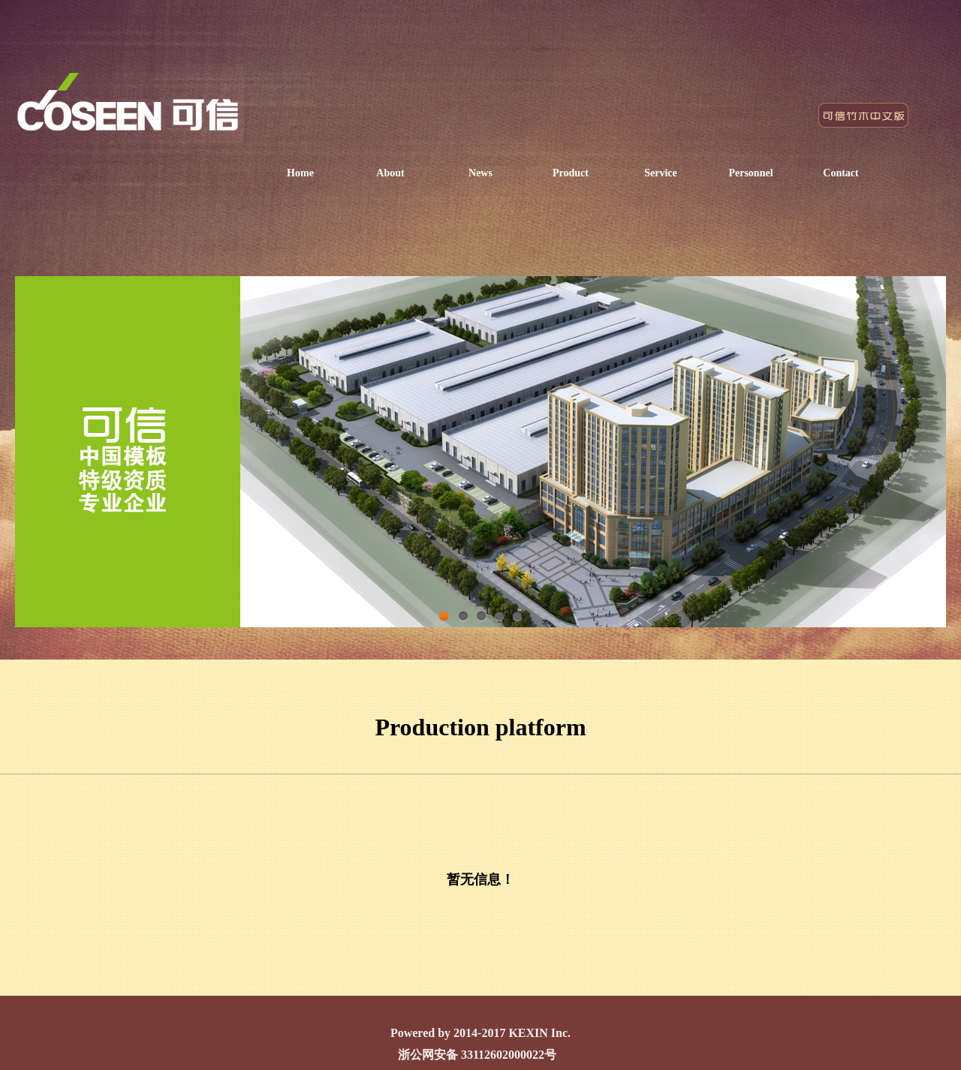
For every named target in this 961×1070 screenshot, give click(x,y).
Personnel (750, 173)
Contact (840, 173)
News (480, 173)
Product (571, 173)
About (390, 173)
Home (300, 173)
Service (660, 173)
